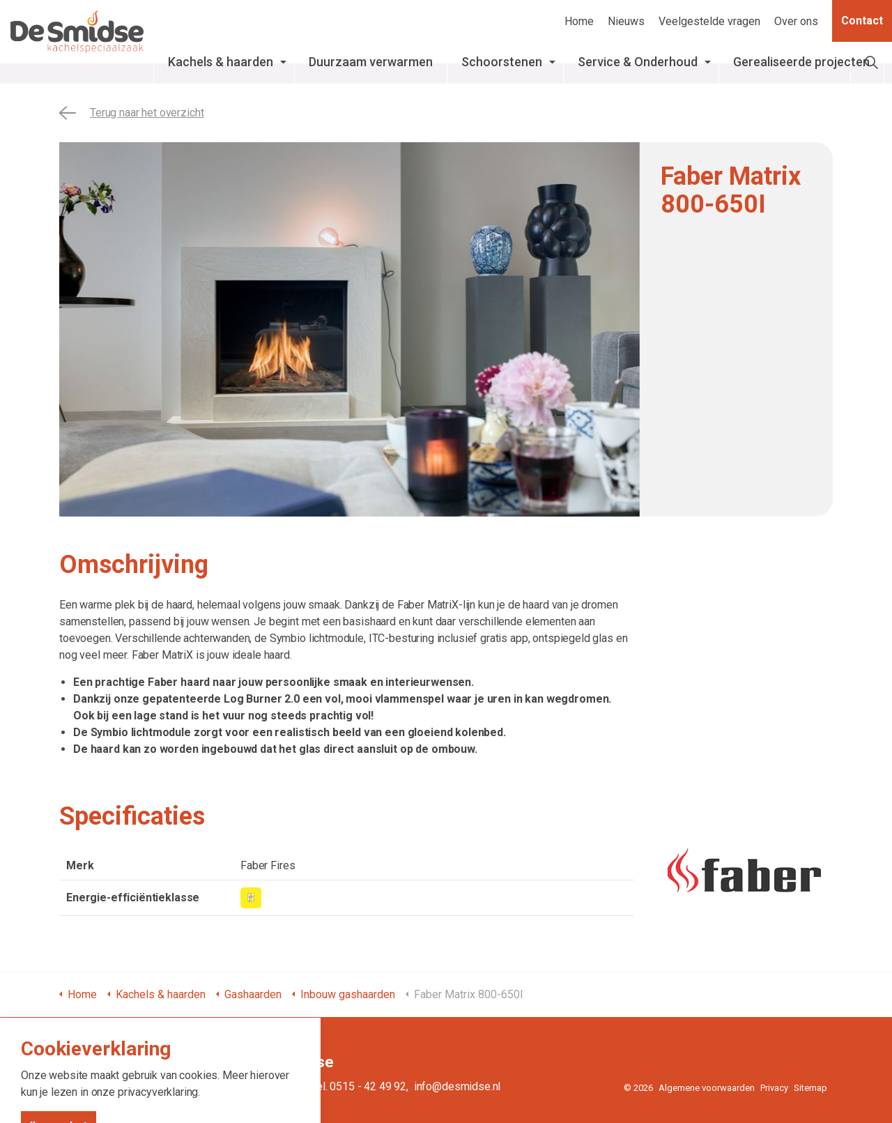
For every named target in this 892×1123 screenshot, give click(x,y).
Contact (862, 21)
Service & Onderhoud (638, 69)
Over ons (796, 21)
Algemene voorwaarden (707, 1088)
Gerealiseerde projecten (791, 69)
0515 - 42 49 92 (368, 1086)
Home (579, 21)
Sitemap (810, 1088)
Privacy (774, 1088)
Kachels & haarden (244, 69)
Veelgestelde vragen (709, 21)
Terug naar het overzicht (131, 113)
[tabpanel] (349, 329)
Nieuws (626, 21)
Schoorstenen (531, 61)
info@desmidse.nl (457, 1086)
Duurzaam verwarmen (380, 69)
